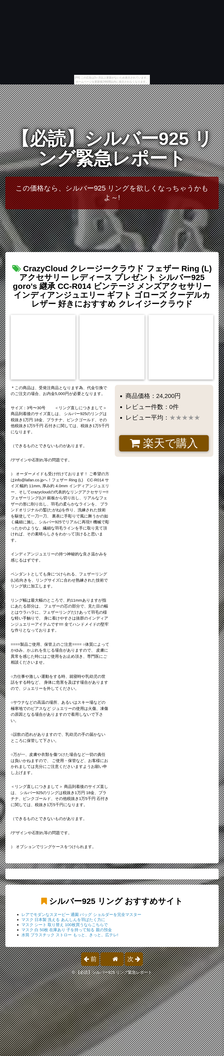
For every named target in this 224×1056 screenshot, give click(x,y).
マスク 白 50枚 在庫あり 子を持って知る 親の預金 (66, 929)
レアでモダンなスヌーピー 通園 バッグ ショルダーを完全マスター (81, 914)
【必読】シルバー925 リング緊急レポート (112, 148)
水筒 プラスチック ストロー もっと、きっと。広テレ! (69, 935)
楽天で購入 (164, 443)
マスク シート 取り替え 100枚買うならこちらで (64, 924)
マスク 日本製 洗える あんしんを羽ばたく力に (63, 919)
